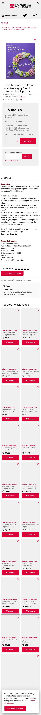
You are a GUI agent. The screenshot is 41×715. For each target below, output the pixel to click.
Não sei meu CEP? (11, 161)
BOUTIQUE (21, 96)
